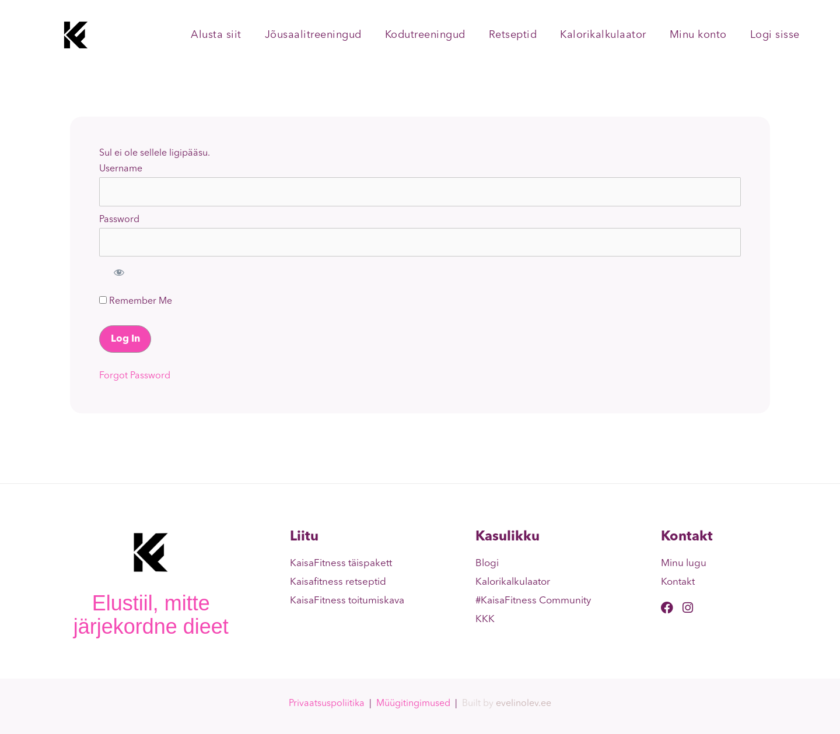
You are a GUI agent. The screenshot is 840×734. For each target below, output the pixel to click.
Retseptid (513, 35)
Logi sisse (775, 35)
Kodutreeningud (425, 35)
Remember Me (135, 301)
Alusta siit (216, 35)
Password (119, 219)
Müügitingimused (413, 703)
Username (120, 169)
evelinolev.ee (523, 703)
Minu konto (698, 35)
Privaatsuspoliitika (327, 703)
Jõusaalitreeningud (313, 35)
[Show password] (119, 272)
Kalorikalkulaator (603, 35)
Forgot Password (134, 376)
